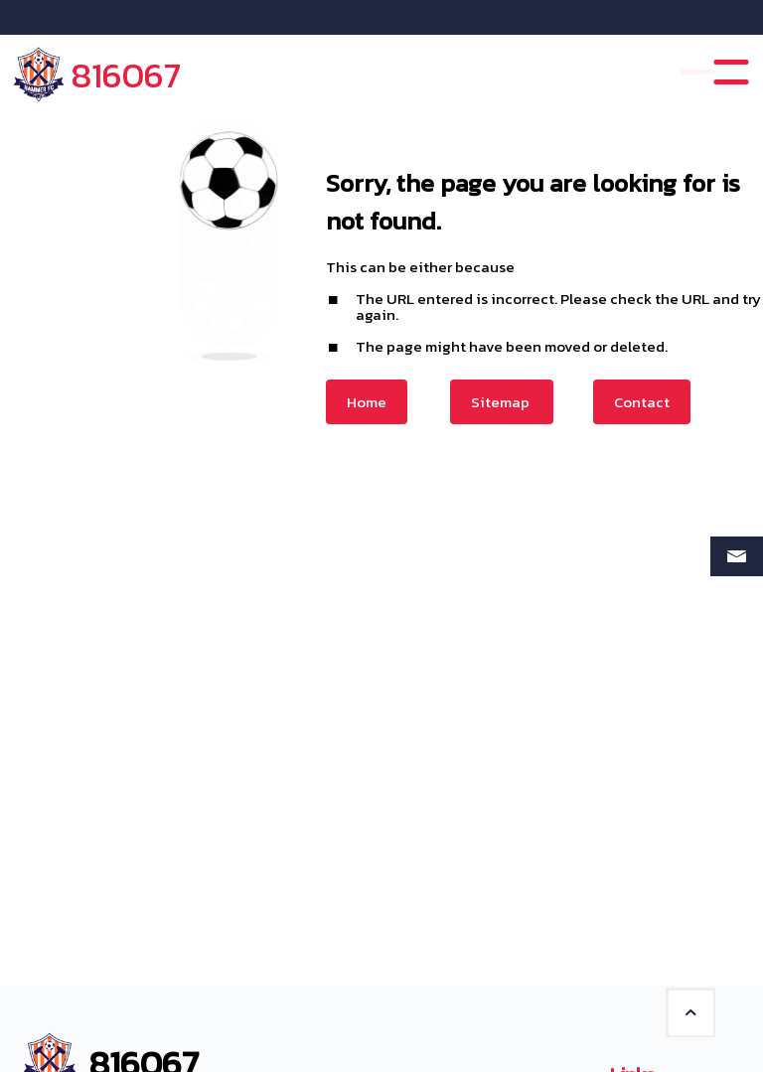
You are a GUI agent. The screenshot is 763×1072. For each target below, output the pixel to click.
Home (366, 401)
